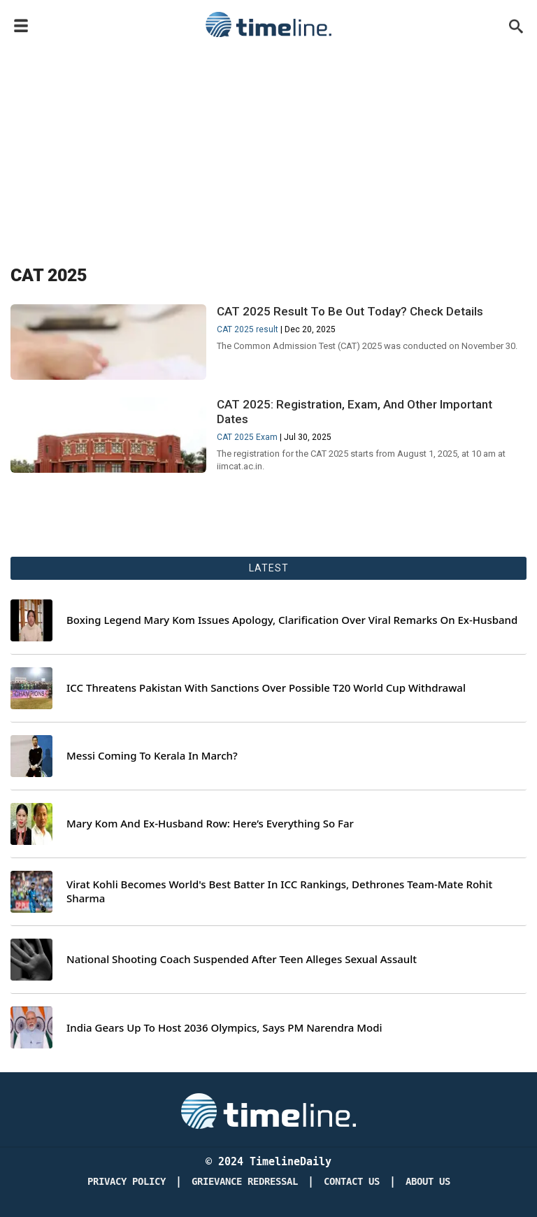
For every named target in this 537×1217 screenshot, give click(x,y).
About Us (428, 1181)
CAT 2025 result (247, 329)
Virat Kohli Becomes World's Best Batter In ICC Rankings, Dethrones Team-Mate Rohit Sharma (279, 891)
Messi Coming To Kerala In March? (152, 755)
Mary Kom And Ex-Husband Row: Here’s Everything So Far (210, 823)
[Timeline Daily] (268, 1110)
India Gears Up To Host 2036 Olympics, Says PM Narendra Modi (224, 1027)
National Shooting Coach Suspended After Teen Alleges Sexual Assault (241, 959)
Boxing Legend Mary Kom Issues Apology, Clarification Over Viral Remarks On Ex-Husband (291, 620)
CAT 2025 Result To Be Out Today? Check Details (350, 311)
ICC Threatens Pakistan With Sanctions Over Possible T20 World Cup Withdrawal (266, 688)
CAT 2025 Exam (247, 437)
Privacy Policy (126, 1181)
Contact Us (352, 1181)
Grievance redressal (245, 1181)
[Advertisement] (268, 148)
